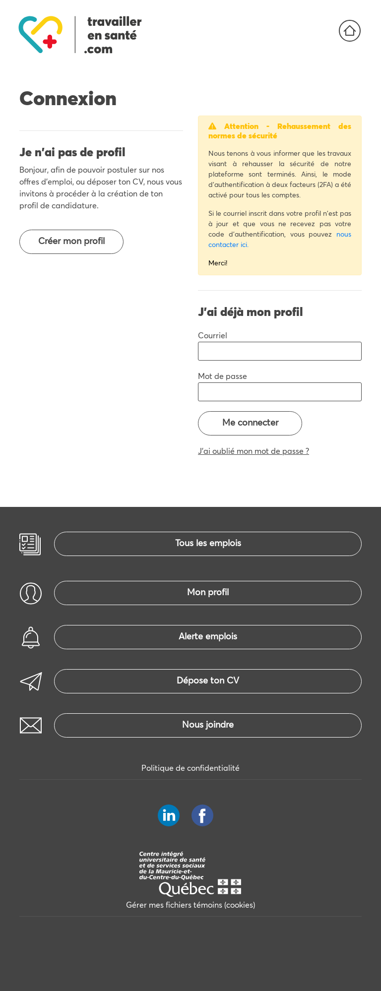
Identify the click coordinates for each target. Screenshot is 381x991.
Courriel (212, 336)
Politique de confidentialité (190, 768)
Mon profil (208, 592)
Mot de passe (222, 376)
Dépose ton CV (208, 681)
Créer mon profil (71, 241)
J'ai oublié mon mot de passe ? (253, 451)
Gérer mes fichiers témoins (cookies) (190, 905)
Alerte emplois (208, 636)
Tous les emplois (208, 543)
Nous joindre (208, 725)
